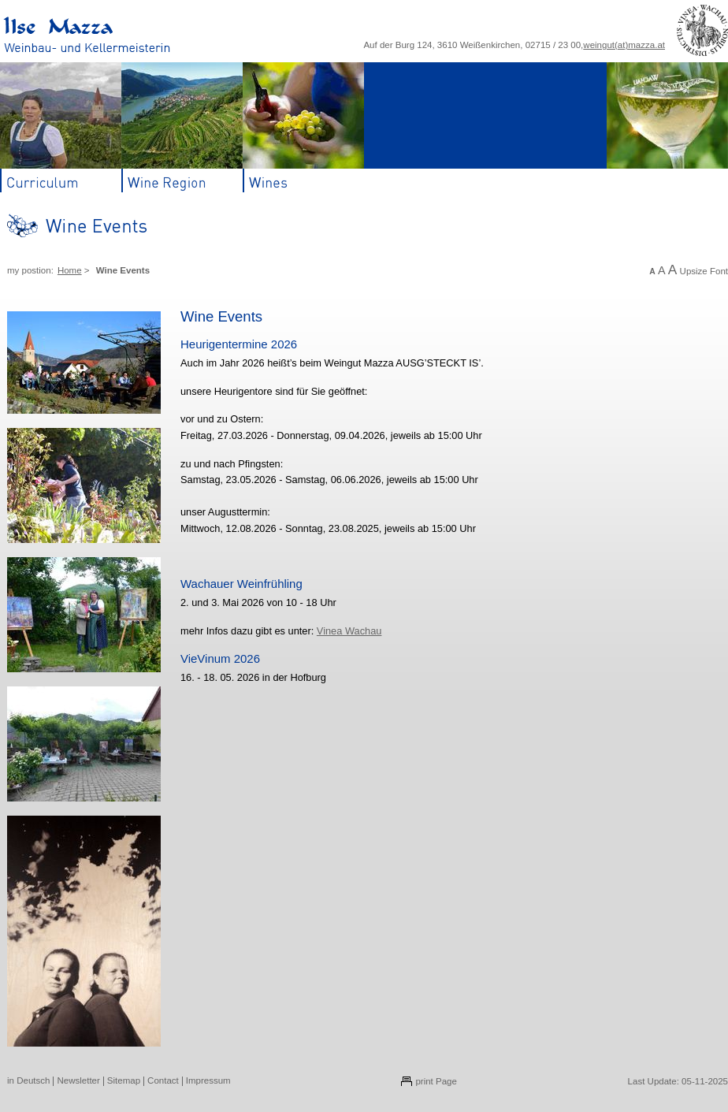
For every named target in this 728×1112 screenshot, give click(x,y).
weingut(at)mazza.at (624, 45)
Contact (163, 1080)
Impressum (208, 1080)
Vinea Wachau (349, 631)
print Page (436, 1081)
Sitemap (123, 1080)
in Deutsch (28, 1080)
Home (70, 270)
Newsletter (78, 1080)
